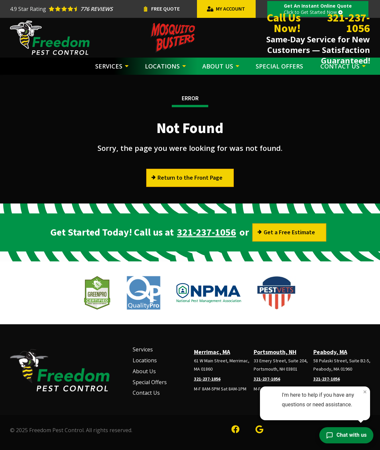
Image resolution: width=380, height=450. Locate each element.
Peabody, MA (330, 352)
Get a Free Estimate (289, 232)
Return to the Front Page (190, 178)
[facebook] (235, 428)
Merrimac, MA (212, 352)
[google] (259, 428)
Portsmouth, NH (275, 352)
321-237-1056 (206, 232)
